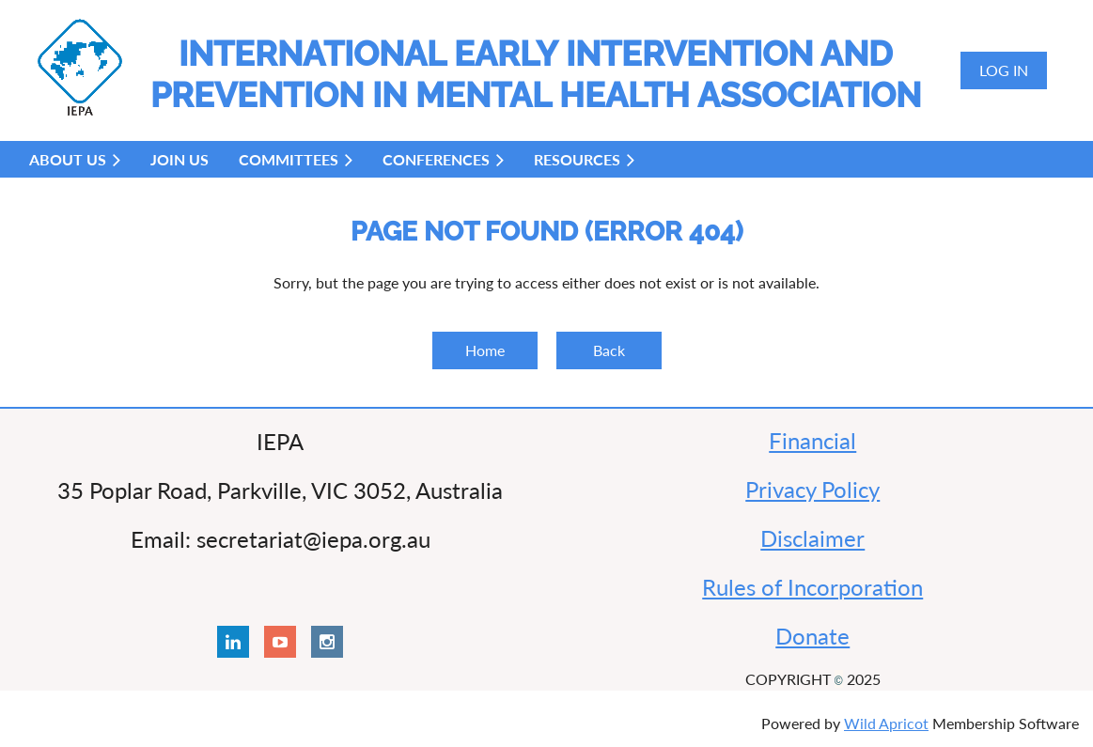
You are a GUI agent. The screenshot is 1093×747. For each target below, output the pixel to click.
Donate (812, 635)
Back (609, 350)
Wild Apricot (886, 723)
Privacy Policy (812, 489)
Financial (812, 440)
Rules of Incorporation (812, 586)
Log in (1003, 70)
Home (485, 350)
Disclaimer (812, 538)
